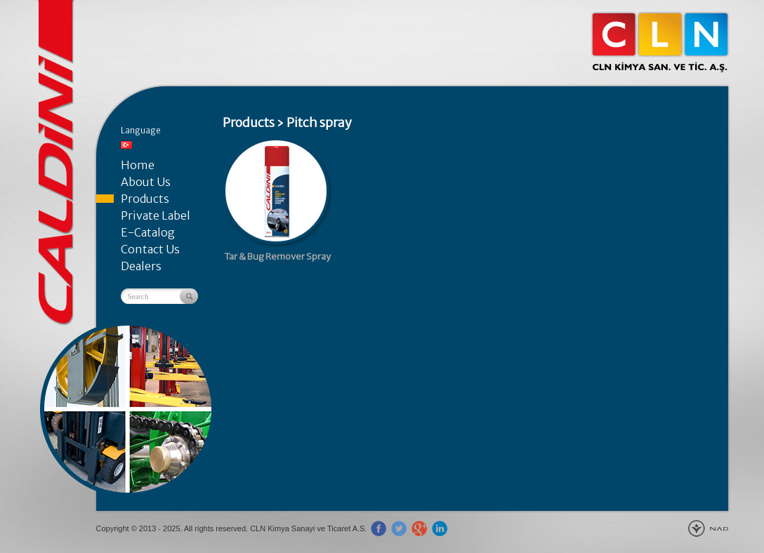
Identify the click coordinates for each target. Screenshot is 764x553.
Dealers (141, 266)
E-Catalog (148, 232)
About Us (146, 182)
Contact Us (150, 249)
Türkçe (126, 145)
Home (137, 165)
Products (145, 199)
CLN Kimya (660, 42)
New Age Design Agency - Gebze (708, 528)
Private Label (155, 215)
